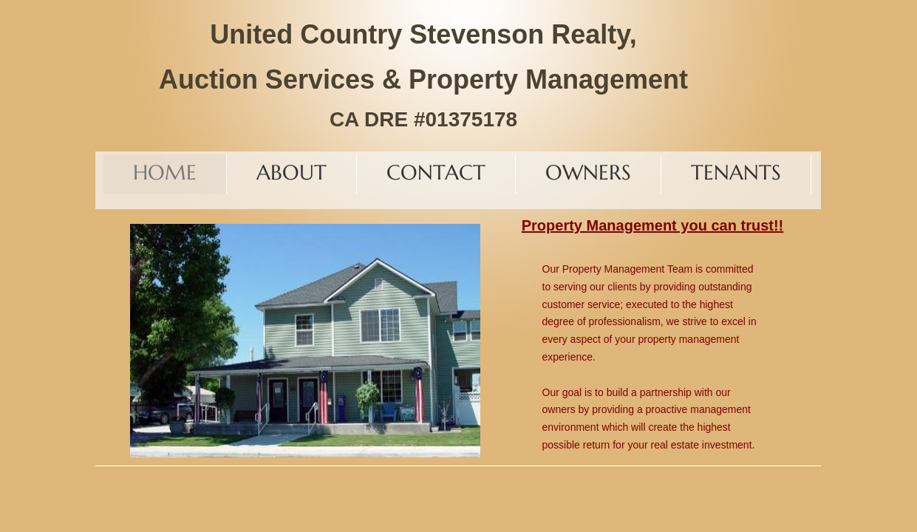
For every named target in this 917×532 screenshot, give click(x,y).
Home (165, 172)
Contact (435, 172)
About (291, 172)
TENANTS (736, 172)
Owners (588, 172)
